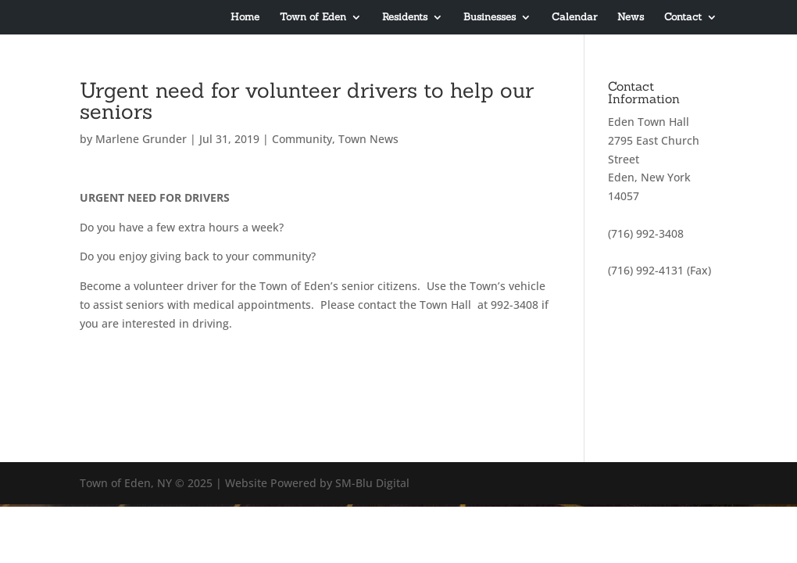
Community (302, 138)
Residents (404, 17)
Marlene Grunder (141, 138)
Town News (368, 138)
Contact (683, 17)
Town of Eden (313, 17)
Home (245, 17)
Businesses (489, 17)
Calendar (574, 17)
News (630, 17)
